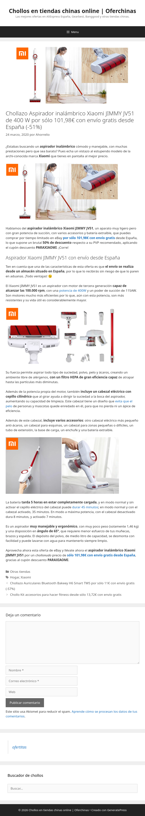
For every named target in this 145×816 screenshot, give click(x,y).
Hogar (14, 577)
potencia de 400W (72, 290)
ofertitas (19, 747)
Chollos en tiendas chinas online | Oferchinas (72, 11)
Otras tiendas (20, 571)
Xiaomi (26, 577)
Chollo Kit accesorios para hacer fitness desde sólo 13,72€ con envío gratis (65, 594)
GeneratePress (117, 810)
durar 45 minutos (85, 507)
